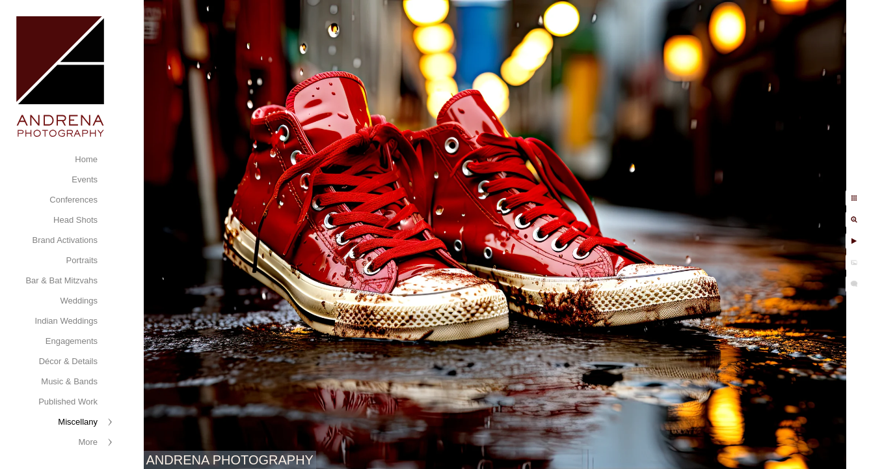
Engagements (72, 341)
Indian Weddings (66, 321)
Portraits (82, 260)
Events (85, 179)
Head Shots (75, 220)
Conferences (73, 200)
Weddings (79, 301)
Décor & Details (68, 361)
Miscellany (78, 422)
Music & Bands (69, 381)
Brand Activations (65, 240)
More (88, 442)
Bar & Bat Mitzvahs (61, 280)
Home (86, 159)
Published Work (68, 401)
